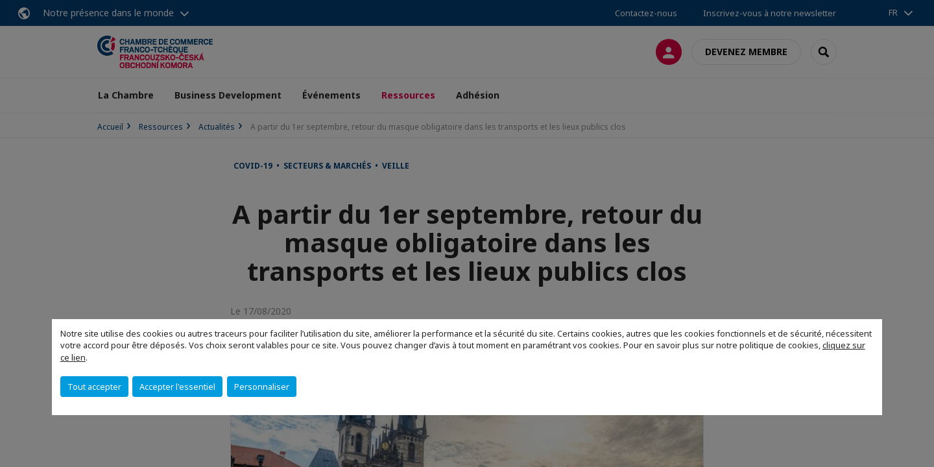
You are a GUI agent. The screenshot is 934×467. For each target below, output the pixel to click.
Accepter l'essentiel (177, 386)
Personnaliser (261, 386)
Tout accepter (94, 386)
